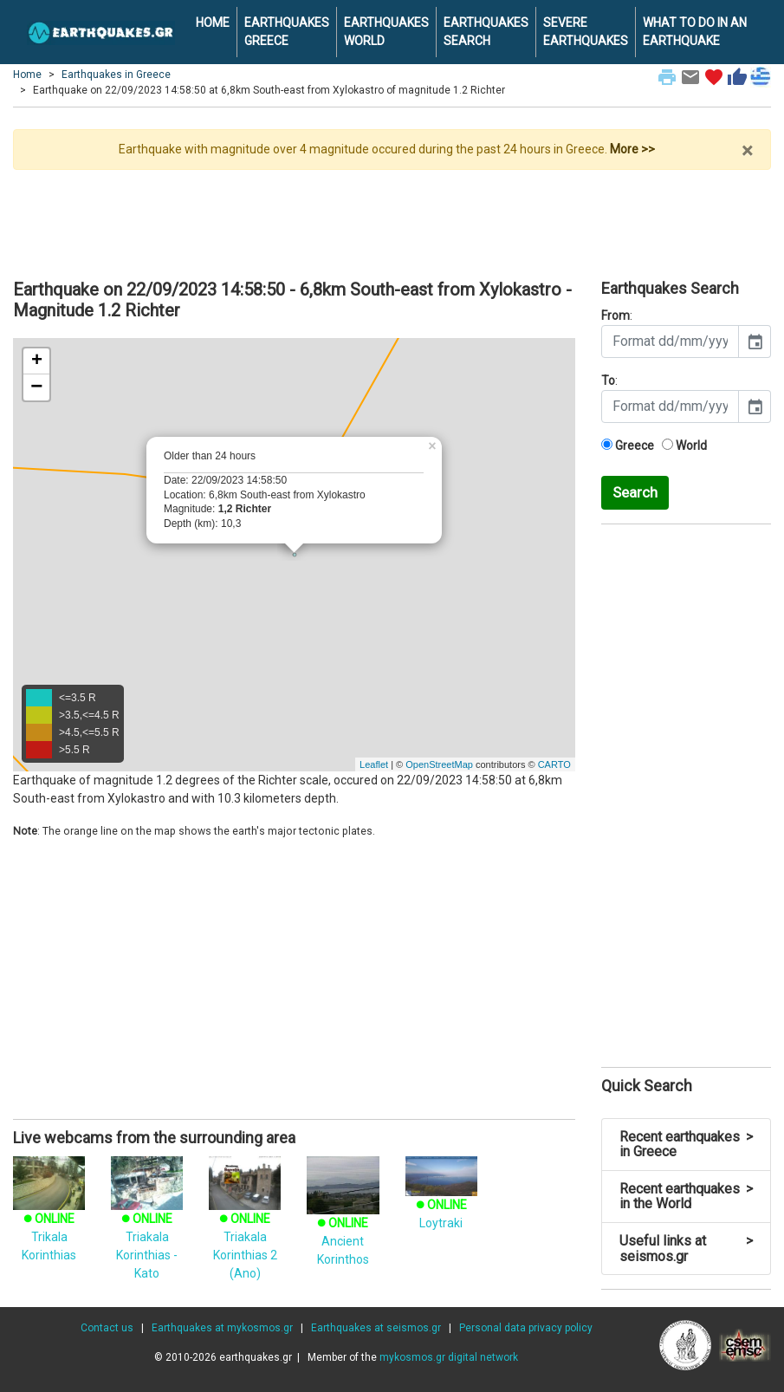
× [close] (747, 150)
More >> (632, 149)
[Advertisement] (392, 218)
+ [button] (36, 361)
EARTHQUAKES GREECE (286, 32)
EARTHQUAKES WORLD (386, 32)
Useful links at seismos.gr (686, 1249)
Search (635, 492)
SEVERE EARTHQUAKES (585, 32)
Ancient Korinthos (343, 1221)
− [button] (36, 387)
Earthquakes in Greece (116, 74)
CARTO (554, 764)
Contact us (107, 1328)
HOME (213, 22)
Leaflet (374, 764)
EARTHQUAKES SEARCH (486, 32)
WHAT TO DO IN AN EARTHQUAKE (695, 32)
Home (27, 74)
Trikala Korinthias (49, 1217)
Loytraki (441, 1199)
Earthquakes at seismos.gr (376, 1328)
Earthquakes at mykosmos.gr (222, 1328)
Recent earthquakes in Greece (686, 1145)
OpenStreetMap (439, 764)
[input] (670, 341)
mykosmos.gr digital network (448, 1357)
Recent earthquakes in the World (686, 1197)
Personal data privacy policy (526, 1328)
